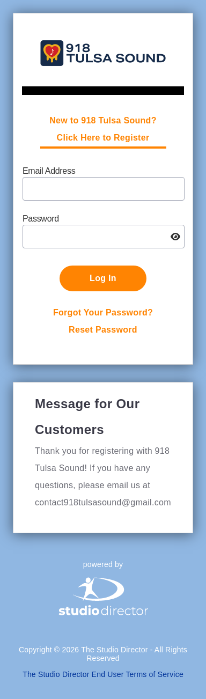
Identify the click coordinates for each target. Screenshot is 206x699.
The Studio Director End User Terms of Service (103, 674)
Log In (103, 278)
